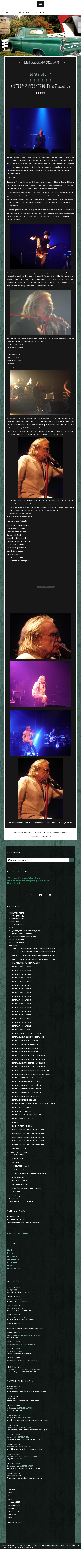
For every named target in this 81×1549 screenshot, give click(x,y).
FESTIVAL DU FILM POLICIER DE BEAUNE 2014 (28, 1056)
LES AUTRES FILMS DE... (20, 1181)
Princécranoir (12, 1466)
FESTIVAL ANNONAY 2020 (21, 1015)
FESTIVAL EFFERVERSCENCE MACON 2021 (27, 1078)
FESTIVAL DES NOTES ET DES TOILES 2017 (27, 1033)
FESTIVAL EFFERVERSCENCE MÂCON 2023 (27, 1081)
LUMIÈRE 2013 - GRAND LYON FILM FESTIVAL (28, 1141)
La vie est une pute (16, 1196)
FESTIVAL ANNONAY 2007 (21, 967)
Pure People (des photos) (16, 1219)
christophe (35, 837)
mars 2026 (12, 1493)
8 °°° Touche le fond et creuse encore (22, 937)
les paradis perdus (47, 837)
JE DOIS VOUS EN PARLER (18, 1152)
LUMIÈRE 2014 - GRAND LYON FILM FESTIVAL (28, 1144)
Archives (24, 13)
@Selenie (10, 1408)
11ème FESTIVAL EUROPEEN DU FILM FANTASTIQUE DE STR (33, 952)
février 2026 (12, 1496)
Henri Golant (12, 1262)
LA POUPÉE (12, 1290)
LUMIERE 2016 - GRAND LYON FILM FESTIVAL (28, 1133)
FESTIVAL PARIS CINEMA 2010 (22, 1119)
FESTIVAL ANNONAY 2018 (21, 1007)
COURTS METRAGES (16, 942)
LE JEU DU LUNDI (18, 1177)
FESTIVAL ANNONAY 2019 (21, 1011)
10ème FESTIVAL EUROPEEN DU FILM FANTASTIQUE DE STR (33, 948)
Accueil (10, 13)
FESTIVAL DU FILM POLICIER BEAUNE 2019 (27, 1052)
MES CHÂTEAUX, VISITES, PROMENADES (26, 1188)
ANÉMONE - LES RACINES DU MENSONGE (24, 1370)
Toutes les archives (15, 1522)
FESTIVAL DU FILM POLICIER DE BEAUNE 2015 (28, 1059)
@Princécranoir (12, 1447)
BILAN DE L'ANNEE (18, 1158)
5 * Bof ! (12, 928)
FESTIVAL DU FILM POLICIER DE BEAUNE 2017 (28, 1067)
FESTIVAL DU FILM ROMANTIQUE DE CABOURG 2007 (31, 1070)
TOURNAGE (16, 1192)
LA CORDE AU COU (15, 1308)
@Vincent (10, 1389)
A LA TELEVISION (18, 1155)
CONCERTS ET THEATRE (33, 833)
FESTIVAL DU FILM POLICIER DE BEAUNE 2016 (28, 1063)
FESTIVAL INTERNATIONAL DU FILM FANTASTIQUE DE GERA (33, 1104)
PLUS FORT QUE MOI (15, 1352)
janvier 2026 (12, 1499)
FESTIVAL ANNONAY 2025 (21, 1030)
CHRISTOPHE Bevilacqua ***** (41, 89)
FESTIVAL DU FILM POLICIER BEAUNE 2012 (27, 1041)
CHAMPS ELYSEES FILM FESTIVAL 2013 (26, 963)
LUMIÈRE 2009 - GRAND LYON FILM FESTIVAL (28, 1137)
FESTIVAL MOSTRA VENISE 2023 (24, 1111)
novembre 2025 (14, 1505)
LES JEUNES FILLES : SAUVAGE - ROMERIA (24, 1335)
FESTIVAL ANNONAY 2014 (21, 993)
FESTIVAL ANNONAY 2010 (21, 978)
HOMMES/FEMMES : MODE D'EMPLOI (22, 1344)
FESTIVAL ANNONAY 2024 (21, 1026)
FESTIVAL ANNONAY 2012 (21, 985)
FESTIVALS (13, 945)
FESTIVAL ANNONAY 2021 (21, 1018)
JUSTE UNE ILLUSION (16, 1317)
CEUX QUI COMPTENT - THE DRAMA (22, 1361)
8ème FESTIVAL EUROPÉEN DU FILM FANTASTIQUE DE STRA (33, 955)
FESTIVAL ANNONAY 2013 (21, 989)
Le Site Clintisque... (14, 1216)
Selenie (9, 1427)
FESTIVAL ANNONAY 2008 (21, 970)
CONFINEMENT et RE (16, 939)
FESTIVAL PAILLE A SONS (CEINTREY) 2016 (27, 1115)
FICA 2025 (15, 1122)
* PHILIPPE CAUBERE (16, 913)
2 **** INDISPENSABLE (17, 919)
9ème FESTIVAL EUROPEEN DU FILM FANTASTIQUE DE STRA (33, 959)
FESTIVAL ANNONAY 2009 (21, 974)
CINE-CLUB (15, 1162)
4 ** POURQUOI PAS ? (17, 925)
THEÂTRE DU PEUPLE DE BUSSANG (22, 1202)
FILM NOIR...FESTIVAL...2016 (22, 1126)
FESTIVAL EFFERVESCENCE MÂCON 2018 (26, 1096)
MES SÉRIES (13, 1199)
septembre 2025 (14, 1511)
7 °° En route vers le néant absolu (21, 934)
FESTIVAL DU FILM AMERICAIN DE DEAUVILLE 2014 (30, 1037)
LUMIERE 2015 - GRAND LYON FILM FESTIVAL (28, 1130)
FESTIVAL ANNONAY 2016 (21, 1000)
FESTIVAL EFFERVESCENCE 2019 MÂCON (26, 1085)
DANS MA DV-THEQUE (20, 1170)
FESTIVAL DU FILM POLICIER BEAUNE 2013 (27, 1044)
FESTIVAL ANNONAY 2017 (21, 1004)
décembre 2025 (14, 1502)
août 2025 (12, 1514)
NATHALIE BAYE (14, 1299)
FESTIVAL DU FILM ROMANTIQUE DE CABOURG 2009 (31, 1074)
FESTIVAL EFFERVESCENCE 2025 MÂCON (26, 1093)
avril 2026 (12, 1490)
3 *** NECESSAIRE (15, 922)
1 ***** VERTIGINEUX (17, 916)
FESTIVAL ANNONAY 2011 (21, 981)
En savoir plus (28, 1547)
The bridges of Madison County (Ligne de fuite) (24, 1223)
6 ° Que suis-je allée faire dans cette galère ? (25, 931)
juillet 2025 (12, 1518)
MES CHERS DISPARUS (20, 1184)
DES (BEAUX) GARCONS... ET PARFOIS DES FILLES (29, 1173)
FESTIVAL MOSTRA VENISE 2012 (24, 1107)
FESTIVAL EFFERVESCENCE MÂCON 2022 (26, 1100)
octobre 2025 (13, 1508)
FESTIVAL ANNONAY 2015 (21, 996)
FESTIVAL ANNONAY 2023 (21, 1022)
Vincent (10, 1398)
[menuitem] (10, 13)
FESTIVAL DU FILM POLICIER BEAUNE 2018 (27, 1048)
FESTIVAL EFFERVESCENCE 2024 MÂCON (26, 1089)
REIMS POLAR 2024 (19, 1148)
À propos (39, 13)
